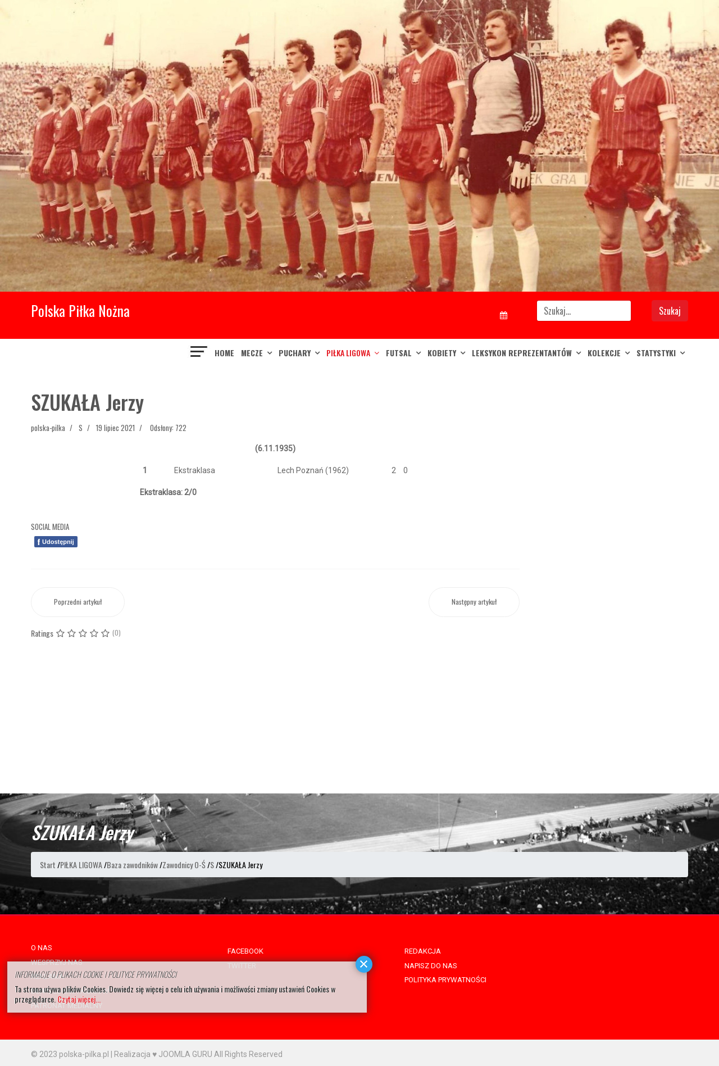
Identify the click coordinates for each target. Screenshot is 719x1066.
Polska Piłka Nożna (80, 310)
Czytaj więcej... (79, 999)
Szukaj (670, 310)
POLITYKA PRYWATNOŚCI (445, 980)
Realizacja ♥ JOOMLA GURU (163, 1054)
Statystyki (656, 353)
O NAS (41, 947)
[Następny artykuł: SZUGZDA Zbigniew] (474, 602)
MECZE (252, 353)
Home (224, 353)
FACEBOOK (245, 951)
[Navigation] (199, 353)
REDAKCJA (422, 951)
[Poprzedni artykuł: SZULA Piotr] (78, 602)
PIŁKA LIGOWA (348, 353)
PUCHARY (295, 353)
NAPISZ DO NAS (430, 965)
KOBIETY (441, 353)
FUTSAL (399, 353)
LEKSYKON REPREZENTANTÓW (522, 353)
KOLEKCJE (604, 353)
